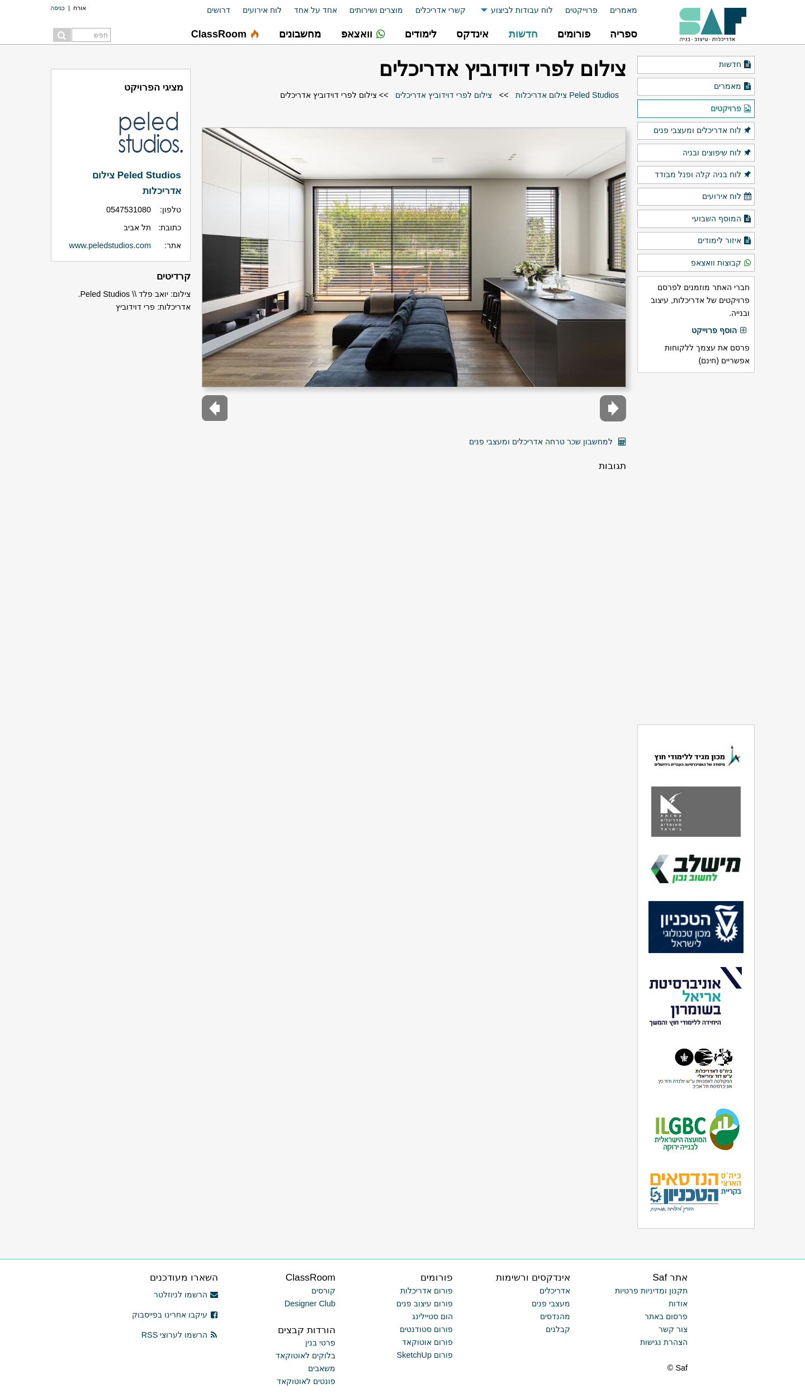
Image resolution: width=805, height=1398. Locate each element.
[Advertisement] (696, 548)
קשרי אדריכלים (440, 10)
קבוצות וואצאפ (721, 263)
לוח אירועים (262, 10)
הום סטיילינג (432, 1316)
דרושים (218, 10)
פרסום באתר (666, 1316)
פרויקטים (731, 109)
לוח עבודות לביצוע (522, 10)
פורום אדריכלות (426, 1290)
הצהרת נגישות (664, 1342)
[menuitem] (617, 10)
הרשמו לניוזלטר (186, 1295)
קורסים (323, 1290)
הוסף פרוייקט (719, 331)
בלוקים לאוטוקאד (305, 1355)
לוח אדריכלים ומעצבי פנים (703, 131)
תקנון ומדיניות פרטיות (651, 1290)
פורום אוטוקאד (427, 1342)
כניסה (57, 7)
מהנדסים (555, 1316)
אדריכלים (554, 1290)
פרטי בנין (320, 1342)
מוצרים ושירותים (376, 10)
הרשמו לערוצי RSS (179, 1335)
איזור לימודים (725, 241)
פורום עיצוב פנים (424, 1303)
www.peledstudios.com (110, 245)
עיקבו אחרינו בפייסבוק (175, 1315)
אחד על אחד (315, 10)
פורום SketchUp (425, 1354)
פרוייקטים (581, 10)
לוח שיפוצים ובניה (717, 153)
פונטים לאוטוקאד (306, 1381)
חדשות (735, 65)
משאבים (321, 1368)
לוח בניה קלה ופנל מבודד (703, 175)
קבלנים (558, 1329)
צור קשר (673, 1329)
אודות (678, 1303)
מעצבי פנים (551, 1303)
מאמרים (623, 10)
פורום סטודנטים (426, 1329)
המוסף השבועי (722, 219)
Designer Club (310, 1303)
